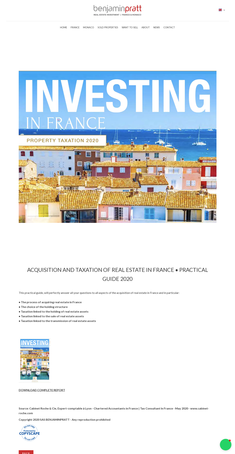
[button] (225, 444)
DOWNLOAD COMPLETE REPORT (42, 390)
